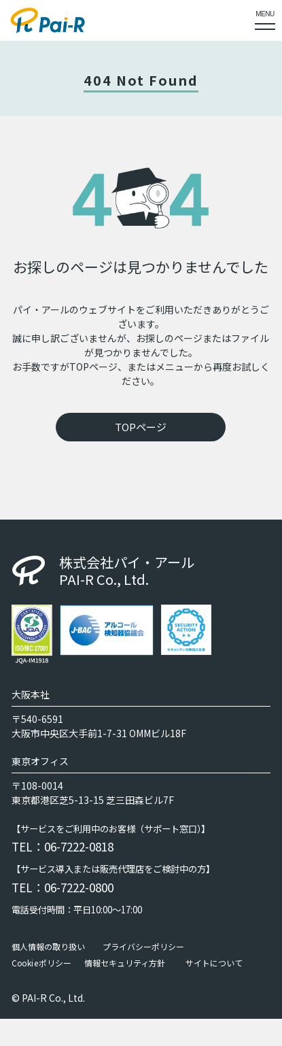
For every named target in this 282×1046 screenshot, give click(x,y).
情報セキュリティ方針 (124, 963)
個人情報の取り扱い (48, 947)
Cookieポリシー (41, 963)
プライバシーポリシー (143, 947)
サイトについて (214, 963)
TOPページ (140, 427)
